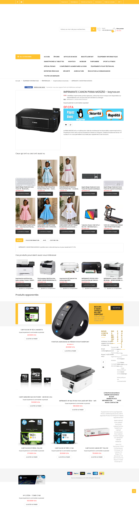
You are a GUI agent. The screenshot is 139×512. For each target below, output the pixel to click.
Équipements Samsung (108, 411)
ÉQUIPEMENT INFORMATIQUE (31, 81)
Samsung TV (117, 446)
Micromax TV (118, 455)
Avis (44, 240)
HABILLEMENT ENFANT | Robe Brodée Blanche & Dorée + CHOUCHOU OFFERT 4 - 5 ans (69, 226)
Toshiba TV (118, 452)
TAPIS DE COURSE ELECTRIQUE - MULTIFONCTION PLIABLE (113, 226)
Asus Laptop (118, 433)
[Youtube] (22, 2)
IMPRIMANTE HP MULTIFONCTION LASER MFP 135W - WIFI (77, 400)
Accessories (118, 431)
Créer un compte (109, 2)
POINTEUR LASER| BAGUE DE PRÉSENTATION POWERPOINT (70, 341)
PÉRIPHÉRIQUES (46, 81)
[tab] (19, 240)
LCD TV (120, 457)
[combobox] (77, 29)
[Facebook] (18, 2)
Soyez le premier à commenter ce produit (75, 103)
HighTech (114, 356)
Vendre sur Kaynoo (86, 2)
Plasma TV (117, 459)
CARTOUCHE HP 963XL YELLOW (31, 448)
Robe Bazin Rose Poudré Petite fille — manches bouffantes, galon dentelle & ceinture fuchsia (25, 226)
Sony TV (118, 444)
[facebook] (103, 362)
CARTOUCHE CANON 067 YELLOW (96, 448)
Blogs (111, 396)
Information (107, 400)
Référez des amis (39, 87)
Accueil (18, 81)
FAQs (122, 368)
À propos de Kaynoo (119, 350)
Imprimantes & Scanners (61, 81)
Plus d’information (32, 240)
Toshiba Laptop (118, 435)
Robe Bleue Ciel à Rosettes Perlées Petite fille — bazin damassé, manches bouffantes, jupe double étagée (46, 188)
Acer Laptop (118, 422)
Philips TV (118, 454)
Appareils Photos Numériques (109, 415)
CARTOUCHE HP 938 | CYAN (64, 448)
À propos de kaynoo (112, 393)
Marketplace (74, 2)
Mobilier (113, 360)
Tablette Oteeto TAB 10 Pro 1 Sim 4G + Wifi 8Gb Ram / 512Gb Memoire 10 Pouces (91, 226)
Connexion (98, 2)
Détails (19, 240)
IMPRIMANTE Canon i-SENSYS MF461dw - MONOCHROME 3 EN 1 (113, 279)
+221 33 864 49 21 (107, 30)
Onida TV (119, 450)
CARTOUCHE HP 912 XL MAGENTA (32, 329)
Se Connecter (124, 354)
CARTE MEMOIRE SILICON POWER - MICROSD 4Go (35, 397)
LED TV (115, 457)
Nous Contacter (124, 363)
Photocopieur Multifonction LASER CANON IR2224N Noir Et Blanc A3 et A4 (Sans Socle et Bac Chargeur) (47, 279)
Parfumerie (114, 352)
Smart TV (119, 461)
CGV (122, 358)
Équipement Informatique (115, 348)
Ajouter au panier (23, 194)
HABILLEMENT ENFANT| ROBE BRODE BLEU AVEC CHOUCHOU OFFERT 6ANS (47, 226)
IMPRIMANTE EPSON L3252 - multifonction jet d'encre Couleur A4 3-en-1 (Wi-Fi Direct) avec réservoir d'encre (91, 279)
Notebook (118, 441)
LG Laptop (117, 437)
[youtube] (103, 367)
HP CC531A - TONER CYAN (32, 495)
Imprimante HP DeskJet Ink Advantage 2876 (68, 279)
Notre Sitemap (123, 372)
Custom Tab (54, 240)
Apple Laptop (118, 420)
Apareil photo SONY (116, 413)
